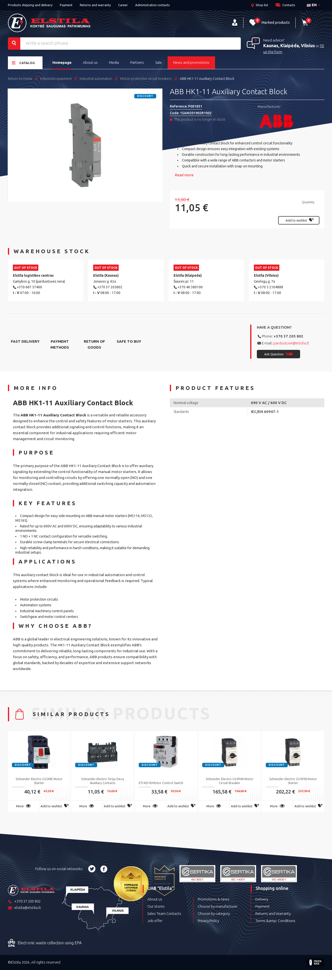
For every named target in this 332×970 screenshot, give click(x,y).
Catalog (23, 62)
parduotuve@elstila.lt (291, 343)
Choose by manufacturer (218, 906)
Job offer (154, 921)
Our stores (156, 906)
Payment (66, 5)
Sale (158, 62)
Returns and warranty (95, 5)
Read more (184, 175)
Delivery (261, 899)
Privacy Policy (208, 921)
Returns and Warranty (273, 913)
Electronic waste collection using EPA (45, 943)
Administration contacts (152, 5)
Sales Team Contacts (164, 913)
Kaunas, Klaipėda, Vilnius (289, 45)
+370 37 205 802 (288, 336)
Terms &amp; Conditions (275, 921)
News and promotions (191, 62)
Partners (137, 62)
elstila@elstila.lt (24, 908)
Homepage (61, 62)
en (312, 5)
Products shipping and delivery (30, 5)
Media (114, 62)
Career (123, 5)
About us (90, 62)
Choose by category (214, 913)
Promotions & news (213, 899)
